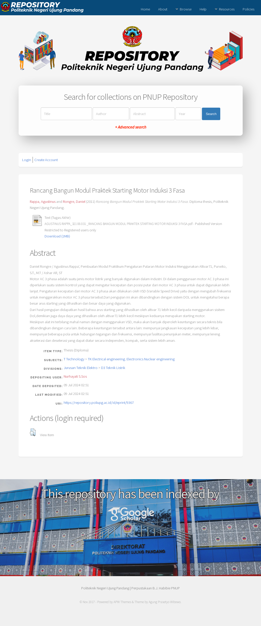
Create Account (46, 160)
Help (203, 9)
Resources (227, 9)
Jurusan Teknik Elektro (81, 367)
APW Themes (122, 602)
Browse (185, 9)
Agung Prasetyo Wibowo (165, 602)
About (162, 9)
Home (145, 9)
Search (211, 114)
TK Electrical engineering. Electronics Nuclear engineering (131, 359)
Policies (248, 9)
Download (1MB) (57, 236)
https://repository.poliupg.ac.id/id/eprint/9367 (99, 402)
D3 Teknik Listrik (113, 367)
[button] (33, 432)
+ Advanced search (130, 127)
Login (26, 160)
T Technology (74, 359)
